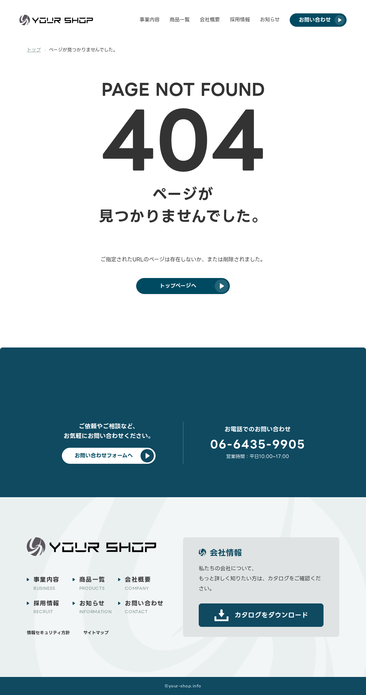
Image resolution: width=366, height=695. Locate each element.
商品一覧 (180, 20)
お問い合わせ (144, 606)
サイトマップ (96, 632)
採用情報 (240, 20)
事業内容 (150, 20)
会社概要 (210, 20)
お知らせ (270, 20)
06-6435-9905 (257, 444)
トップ (34, 49)
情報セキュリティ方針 (48, 632)
